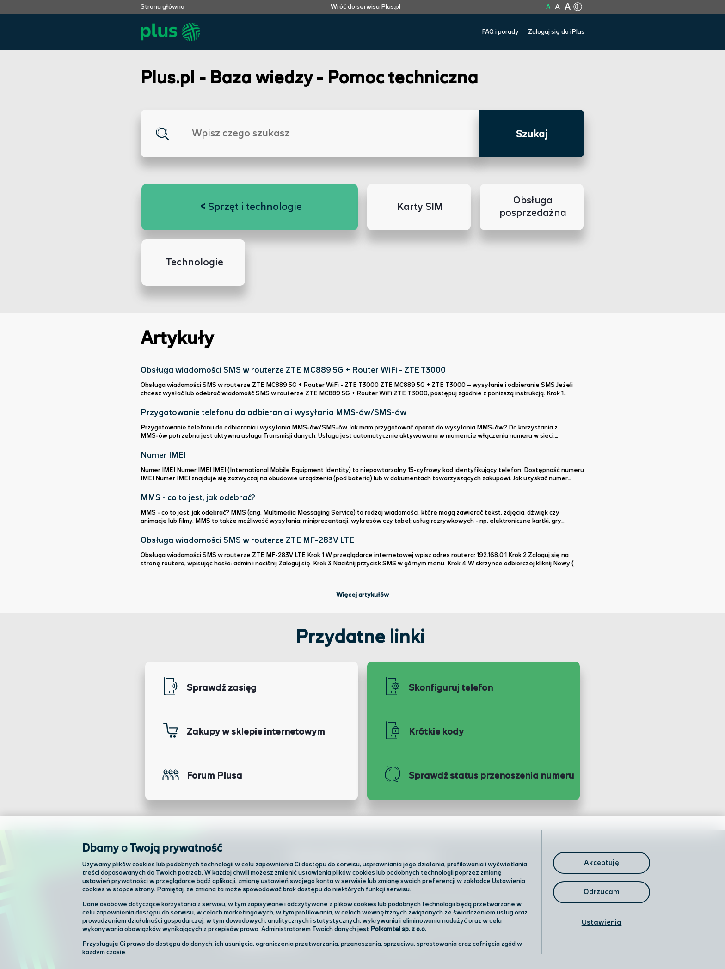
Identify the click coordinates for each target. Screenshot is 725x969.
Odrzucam (602, 892)
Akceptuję (601, 863)
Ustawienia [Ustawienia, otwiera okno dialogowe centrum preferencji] (602, 922)
